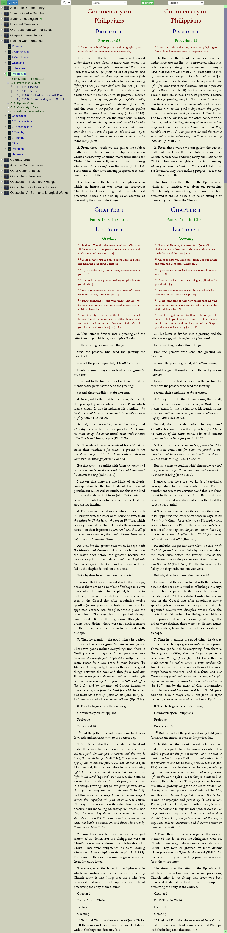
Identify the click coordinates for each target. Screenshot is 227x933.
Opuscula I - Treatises (25, 176)
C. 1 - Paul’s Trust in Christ (25, 82)
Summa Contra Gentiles (27, 13)
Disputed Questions (24, 24)
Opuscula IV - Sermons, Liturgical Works (39, 193)
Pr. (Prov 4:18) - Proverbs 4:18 (27, 78)
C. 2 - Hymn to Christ (22, 103)
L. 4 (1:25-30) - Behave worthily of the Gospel (39, 99)
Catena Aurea (20, 160)
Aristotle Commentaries (26, 165)
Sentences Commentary (27, 8)
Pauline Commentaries (26, 41)
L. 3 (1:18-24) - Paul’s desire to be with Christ (39, 95)
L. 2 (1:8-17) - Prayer (25, 91)
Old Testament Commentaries (31, 30)
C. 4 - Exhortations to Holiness (27, 111)
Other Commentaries (25, 171)
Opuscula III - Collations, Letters (33, 187)
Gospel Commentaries (26, 35)
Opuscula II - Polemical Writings (33, 182)
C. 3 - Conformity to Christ (24, 107)
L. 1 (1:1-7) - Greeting (26, 87)
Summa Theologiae (24, 19)
